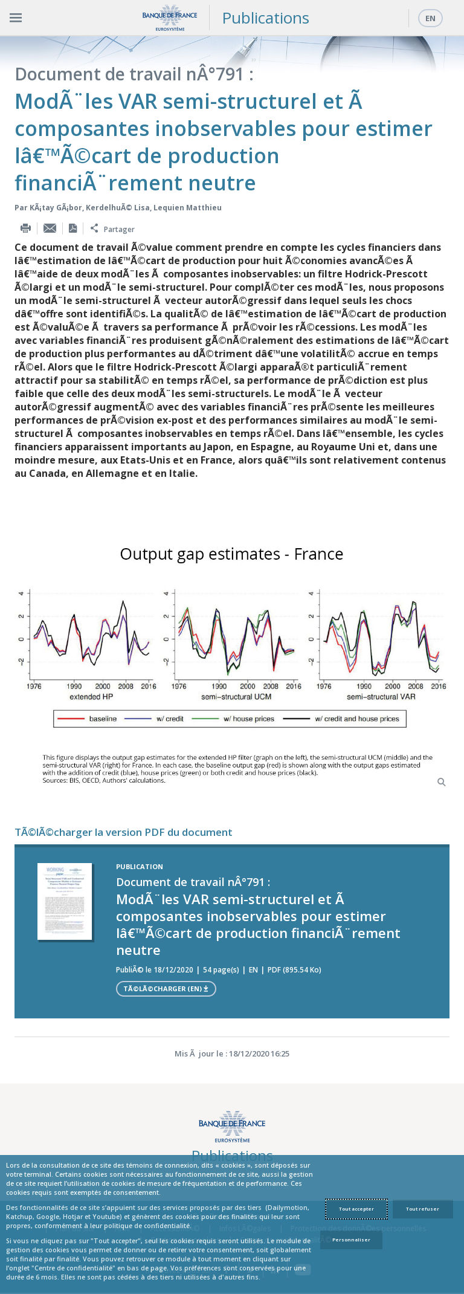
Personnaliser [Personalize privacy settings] (351, 1240)
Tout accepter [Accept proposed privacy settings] (356, 1209)
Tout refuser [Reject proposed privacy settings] (422, 1209)
